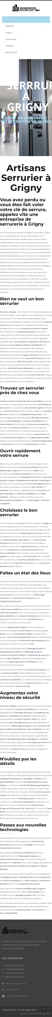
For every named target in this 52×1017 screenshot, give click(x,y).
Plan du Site (44, 1013)
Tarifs (9, 33)
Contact (10, 46)
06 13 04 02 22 (11, 52)
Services (26, 26)
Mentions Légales (28, 1013)
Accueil (9, 19)
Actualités (11, 39)
